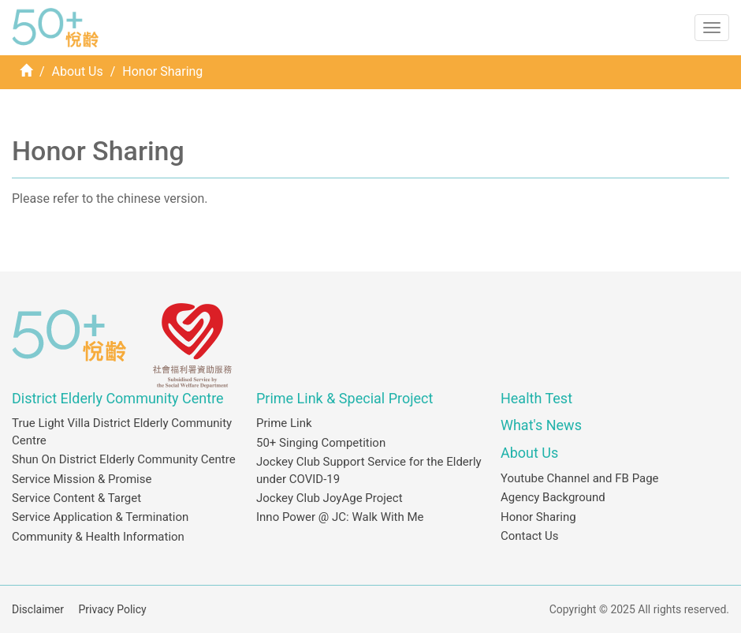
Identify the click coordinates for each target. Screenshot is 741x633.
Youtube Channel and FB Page (580, 478)
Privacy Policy (113, 609)
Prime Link (284, 423)
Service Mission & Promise (81, 479)
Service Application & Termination (100, 517)
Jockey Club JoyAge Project (329, 498)
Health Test (536, 398)
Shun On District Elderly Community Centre (124, 459)
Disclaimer (38, 609)
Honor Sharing (538, 517)
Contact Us (530, 536)
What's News (541, 425)
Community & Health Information (98, 537)
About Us (77, 71)
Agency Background (553, 497)
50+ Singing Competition (320, 443)
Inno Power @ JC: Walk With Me (340, 517)
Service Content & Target (76, 498)
